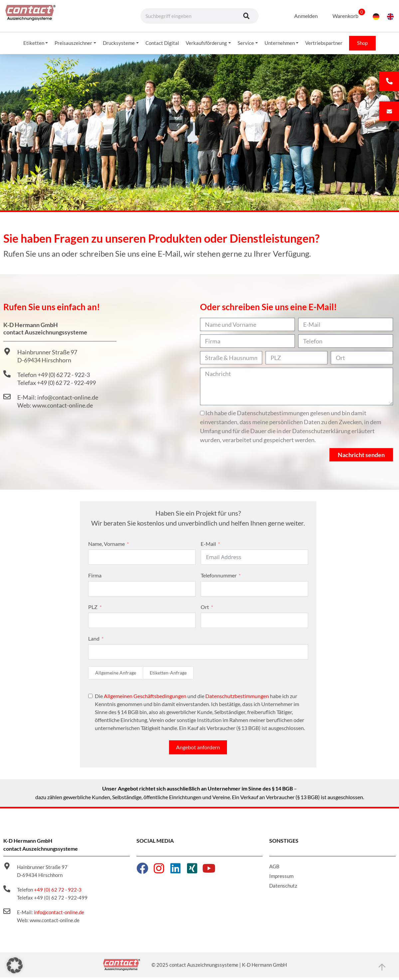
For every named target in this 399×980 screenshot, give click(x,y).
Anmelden (302, 16)
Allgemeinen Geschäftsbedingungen (145, 698)
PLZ (93, 609)
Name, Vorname (106, 546)
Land (94, 641)
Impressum (281, 879)
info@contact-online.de (59, 915)
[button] (14, 965)
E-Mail (208, 546)
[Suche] (246, 16)
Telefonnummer (219, 578)
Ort (205, 609)
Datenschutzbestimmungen (237, 698)
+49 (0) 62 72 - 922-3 (58, 892)
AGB (274, 869)
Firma (94, 578)
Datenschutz (283, 888)
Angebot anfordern (198, 750)
